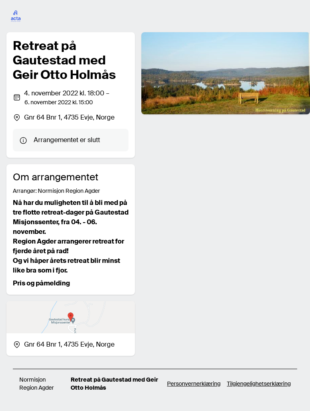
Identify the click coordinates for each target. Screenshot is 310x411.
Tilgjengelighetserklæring (259, 383)
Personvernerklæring (193, 383)
